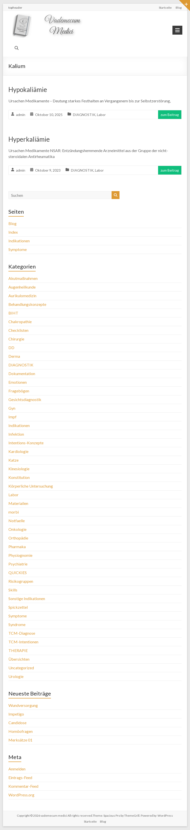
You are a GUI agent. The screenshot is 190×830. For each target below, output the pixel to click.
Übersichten (18, 659)
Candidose (17, 722)
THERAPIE (18, 650)
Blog (179, 7)
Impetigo (16, 714)
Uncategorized (21, 667)
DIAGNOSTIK (84, 114)
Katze (13, 460)
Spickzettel (18, 607)
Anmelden (16, 768)
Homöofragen (20, 731)
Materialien (18, 503)
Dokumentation (21, 373)
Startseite (165, 7)
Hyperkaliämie (29, 139)
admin (20, 114)
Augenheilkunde (22, 287)
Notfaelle (16, 520)
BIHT (13, 313)
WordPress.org (21, 794)
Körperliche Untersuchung (30, 486)
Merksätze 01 (20, 740)
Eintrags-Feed (20, 777)
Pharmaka (17, 546)
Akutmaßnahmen (23, 278)
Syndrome (16, 624)
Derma (14, 356)
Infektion (16, 434)
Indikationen (19, 240)
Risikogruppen (20, 581)
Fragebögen (18, 390)
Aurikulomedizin (22, 295)
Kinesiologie (18, 468)
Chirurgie (16, 338)
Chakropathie (20, 321)
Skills (12, 589)
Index (13, 232)
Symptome (17, 249)
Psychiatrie (17, 563)
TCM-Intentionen (23, 641)
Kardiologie (18, 451)
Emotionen (17, 382)
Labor (101, 114)
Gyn (11, 408)
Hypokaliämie (27, 89)
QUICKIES (17, 572)
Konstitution (19, 477)
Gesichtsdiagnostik (24, 399)
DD (11, 347)
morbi (13, 512)
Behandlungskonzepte (27, 304)
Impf (12, 416)
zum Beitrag (170, 114)
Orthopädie (18, 538)
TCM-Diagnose (21, 633)
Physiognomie (20, 555)
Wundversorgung (23, 705)
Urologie (16, 676)
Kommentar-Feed (23, 786)
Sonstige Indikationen (26, 598)
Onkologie (17, 529)
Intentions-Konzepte (26, 442)
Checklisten (18, 330)
